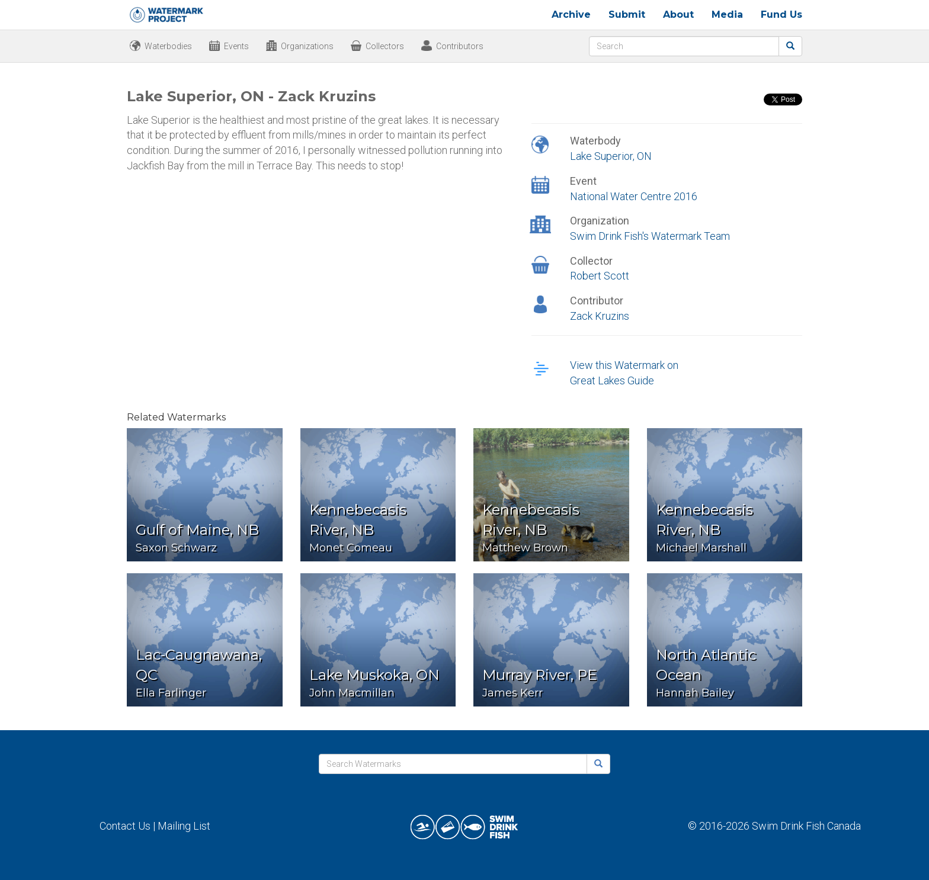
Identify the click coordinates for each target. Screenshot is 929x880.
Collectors (385, 46)
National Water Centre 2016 (633, 196)
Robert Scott (599, 275)
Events (236, 46)
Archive (571, 14)
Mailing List (184, 826)
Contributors (459, 46)
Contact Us (125, 826)
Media (727, 14)
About (678, 14)
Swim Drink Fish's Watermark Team (650, 236)
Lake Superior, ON (611, 156)
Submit (626, 14)
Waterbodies (168, 46)
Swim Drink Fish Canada (806, 826)
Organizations (307, 46)
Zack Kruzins (599, 316)
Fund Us (781, 14)
